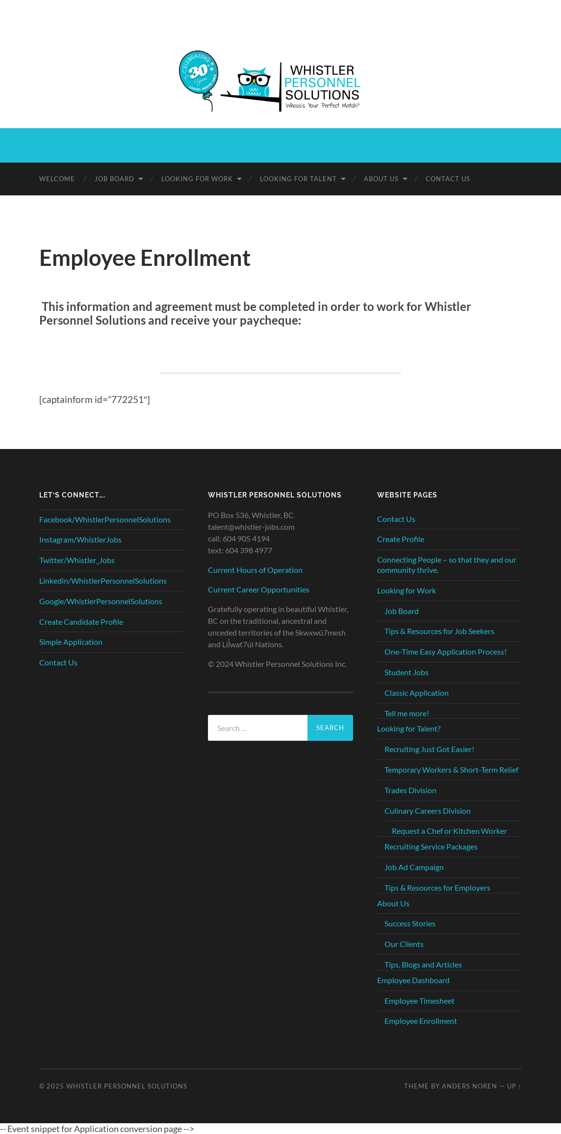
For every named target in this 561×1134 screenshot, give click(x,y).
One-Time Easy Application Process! (445, 651)
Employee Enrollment (420, 1020)
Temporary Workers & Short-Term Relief (451, 769)
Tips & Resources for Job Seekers (439, 631)
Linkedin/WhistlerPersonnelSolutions (103, 580)
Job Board (114, 179)
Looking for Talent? (408, 728)
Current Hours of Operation (255, 569)
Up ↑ (514, 1086)
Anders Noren (469, 1086)
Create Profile (400, 538)
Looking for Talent (298, 179)
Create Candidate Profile (81, 621)
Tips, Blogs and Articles (423, 964)
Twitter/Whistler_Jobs (77, 560)
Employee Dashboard (413, 980)
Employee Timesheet (419, 1000)
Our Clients (404, 943)
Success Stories (409, 923)
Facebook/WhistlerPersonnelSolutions (105, 519)
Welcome (57, 179)
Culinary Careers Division (427, 810)
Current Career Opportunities (258, 589)
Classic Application (416, 692)
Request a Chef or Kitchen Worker (449, 830)
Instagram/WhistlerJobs (80, 539)
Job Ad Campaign (414, 867)
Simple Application (70, 641)
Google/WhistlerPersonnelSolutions (100, 601)
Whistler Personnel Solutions (126, 1086)
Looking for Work (197, 179)
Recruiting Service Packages (431, 846)
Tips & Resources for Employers (437, 887)
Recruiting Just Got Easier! (429, 749)
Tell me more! (406, 713)
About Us (381, 179)
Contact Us (448, 179)
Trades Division (410, 790)
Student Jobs (406, 672)
